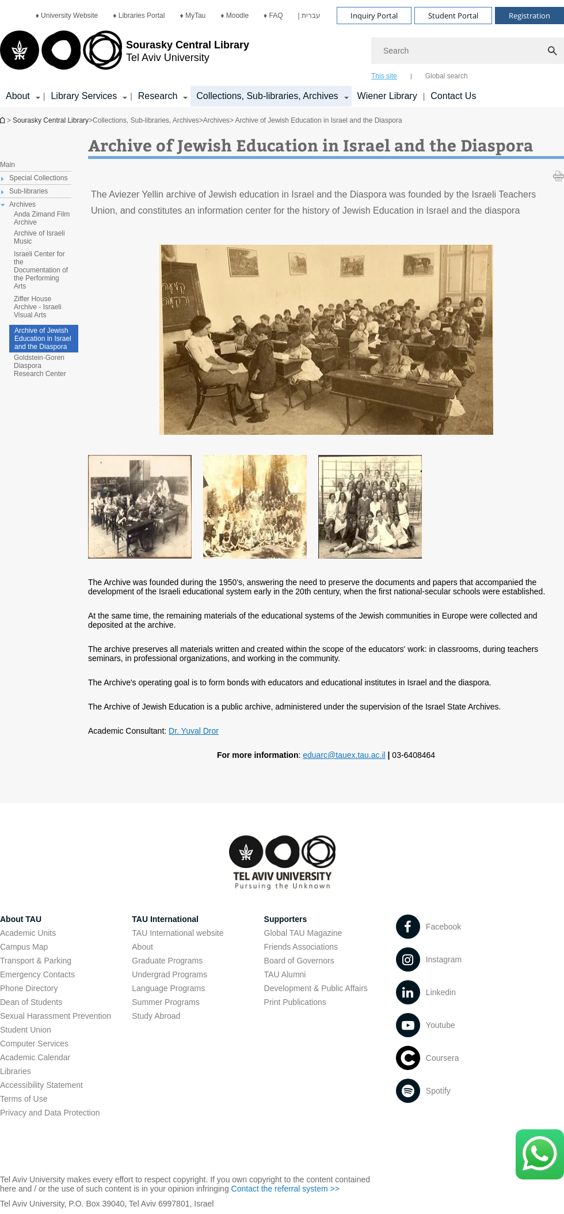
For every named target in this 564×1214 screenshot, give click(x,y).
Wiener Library (387, 96)
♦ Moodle (234, 16)
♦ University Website (67, 16)
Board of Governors (299, 960)
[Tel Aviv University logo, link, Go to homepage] (124, 54)
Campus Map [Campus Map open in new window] (24, 946)
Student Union (25, 1029)
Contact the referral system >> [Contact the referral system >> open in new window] (285, 1188)
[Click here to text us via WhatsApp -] (540, 1154)
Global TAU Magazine (303, 933)
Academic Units (28, 933)
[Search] (467, 50)
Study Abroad (156, 1015)
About (142, 946)
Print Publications (295, 1002)
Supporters (285, 919)
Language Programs (168, 988)
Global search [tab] (446, 76)
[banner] (282, 53)
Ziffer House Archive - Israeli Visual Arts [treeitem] (38, 307)
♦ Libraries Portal (139, 16)
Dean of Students (31, 1002)
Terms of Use (23, 1098)
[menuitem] (67, 15)
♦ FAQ (273, 16)
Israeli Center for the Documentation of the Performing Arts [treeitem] (41, 270)
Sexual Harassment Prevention (55, 1015)
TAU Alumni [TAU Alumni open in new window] (285, 974)
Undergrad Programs (169, 974)
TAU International (165, 919)
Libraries (15, 1071)
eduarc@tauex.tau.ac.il (344, 755)
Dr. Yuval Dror (194, 730)
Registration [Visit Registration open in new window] (529, 15)
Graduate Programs (167, 960)
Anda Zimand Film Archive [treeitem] (42, 218)
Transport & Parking (35, 960)
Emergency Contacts (37, 974)
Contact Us (453, 96)
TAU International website (177, 933)
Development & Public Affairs (316, 988)
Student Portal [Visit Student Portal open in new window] (453, 15)
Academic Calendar (35, 1057)
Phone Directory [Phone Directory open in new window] (29, 988)
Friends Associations (301, 946)
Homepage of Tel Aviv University (3, 120)
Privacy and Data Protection (50, 1112)
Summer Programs (165, 1002)
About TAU (20, 919)
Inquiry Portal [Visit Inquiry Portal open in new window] (374, 15)
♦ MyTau (192, 16)
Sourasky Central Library (51, 120)
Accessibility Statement (41, 1085)
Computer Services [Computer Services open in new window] (34, 1043)
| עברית (309, 16)
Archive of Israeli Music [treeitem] (39, 237)
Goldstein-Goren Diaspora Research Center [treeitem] (40, 366)
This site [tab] (384, 76)
